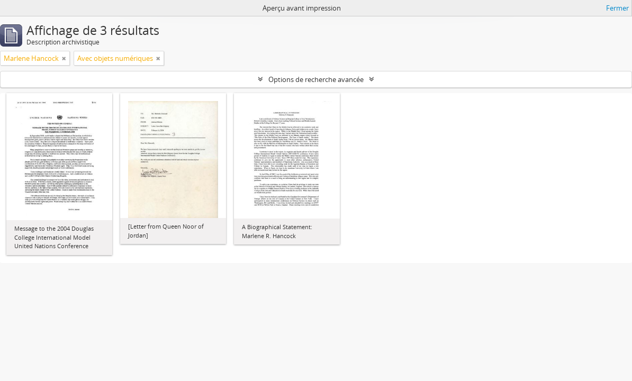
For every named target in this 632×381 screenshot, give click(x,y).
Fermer (617, 8)
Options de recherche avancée (316, 79)
